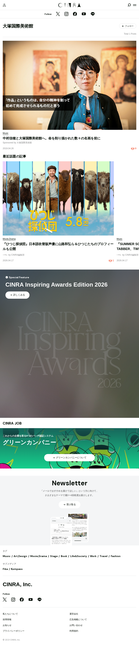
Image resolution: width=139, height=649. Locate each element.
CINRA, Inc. (17, 584)
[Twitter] (58, 14)
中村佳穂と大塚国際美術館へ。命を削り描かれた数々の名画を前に (51, 138)
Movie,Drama (38, 556)
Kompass (17, 569)
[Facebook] (75, 14)
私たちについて (10, 614)
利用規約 (74, 631)
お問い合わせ (76, 625)
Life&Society (78, 556)
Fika (5, 569)
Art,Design (20, 556)
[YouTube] (83, 14)
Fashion (116, 556)
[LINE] (93, 14)
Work (93, 556)
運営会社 (74, 614)
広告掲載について (78, 619)
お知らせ (7, 625)
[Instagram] (66, 14)
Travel (104, 556)
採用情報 (7, 619)
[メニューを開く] (134, 5)
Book (64, 556)
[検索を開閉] (129, 5)
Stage (54, 556)
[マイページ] (4, 5)
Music (6, 556)
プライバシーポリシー (13, 631)
